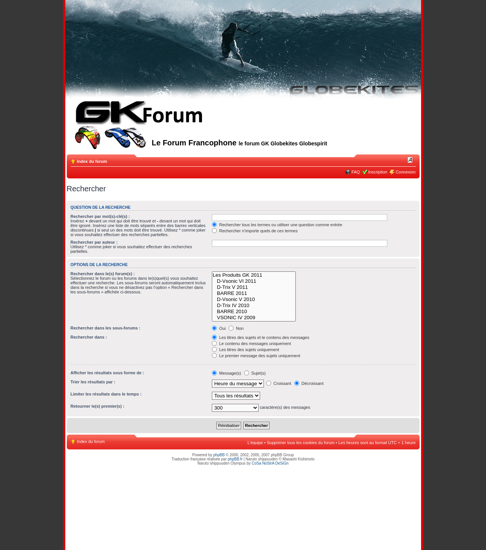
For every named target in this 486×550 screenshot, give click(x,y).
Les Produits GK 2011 (254, 275)
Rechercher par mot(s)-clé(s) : (100, 216)
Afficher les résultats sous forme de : (107, 372)
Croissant (278, 383)
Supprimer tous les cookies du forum (301, 442)
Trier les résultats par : (93, 382)
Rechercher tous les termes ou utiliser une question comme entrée (277, 224)
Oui (219, 328)
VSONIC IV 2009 (254, 318)
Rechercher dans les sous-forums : (105, 328)
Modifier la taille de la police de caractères (410, 159)
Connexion (406, 172)
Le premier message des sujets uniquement (256, 355)
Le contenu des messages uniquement (251, 343)
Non (236, 328)
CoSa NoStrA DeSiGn (270, 463)
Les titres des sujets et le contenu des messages (260, 337)
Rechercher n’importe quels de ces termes (255, 231)
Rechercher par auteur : (94, 242)
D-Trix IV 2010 (254, 306)
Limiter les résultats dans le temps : (106, 394)
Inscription (377, 172)
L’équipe (255, 442)
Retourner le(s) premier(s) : (98, 406)
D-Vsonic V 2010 (254, 299)
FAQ (356, 172)
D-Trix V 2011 (254, 287)
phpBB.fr (235, 459)
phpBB (219, 455)
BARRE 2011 (254, 293)
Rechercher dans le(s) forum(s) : (103, 273)
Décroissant (308, 383)
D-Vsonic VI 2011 (254, 281)
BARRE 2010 (254, 312)
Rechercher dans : (89, 337)
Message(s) (227, 373)
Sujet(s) (255, 373)
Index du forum (92, 161)
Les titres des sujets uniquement (245, 349)
